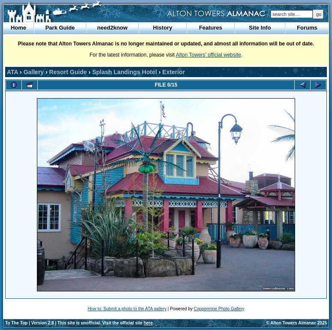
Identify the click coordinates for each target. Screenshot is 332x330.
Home (18, 27)
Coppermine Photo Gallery (219, 308)
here (148, 323)
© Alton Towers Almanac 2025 (296, 323)
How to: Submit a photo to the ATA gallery (127, 308)
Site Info (260, 27)
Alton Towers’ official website (208, 55)
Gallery (34, 72)
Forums (307, 27)
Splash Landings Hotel (124, 72)
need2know (112, 27)
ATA (12, 72)
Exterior (173, 72)
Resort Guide (68, 72)
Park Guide (60, 27)
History (162, 27)
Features (210, 27)
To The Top (16, 323)
